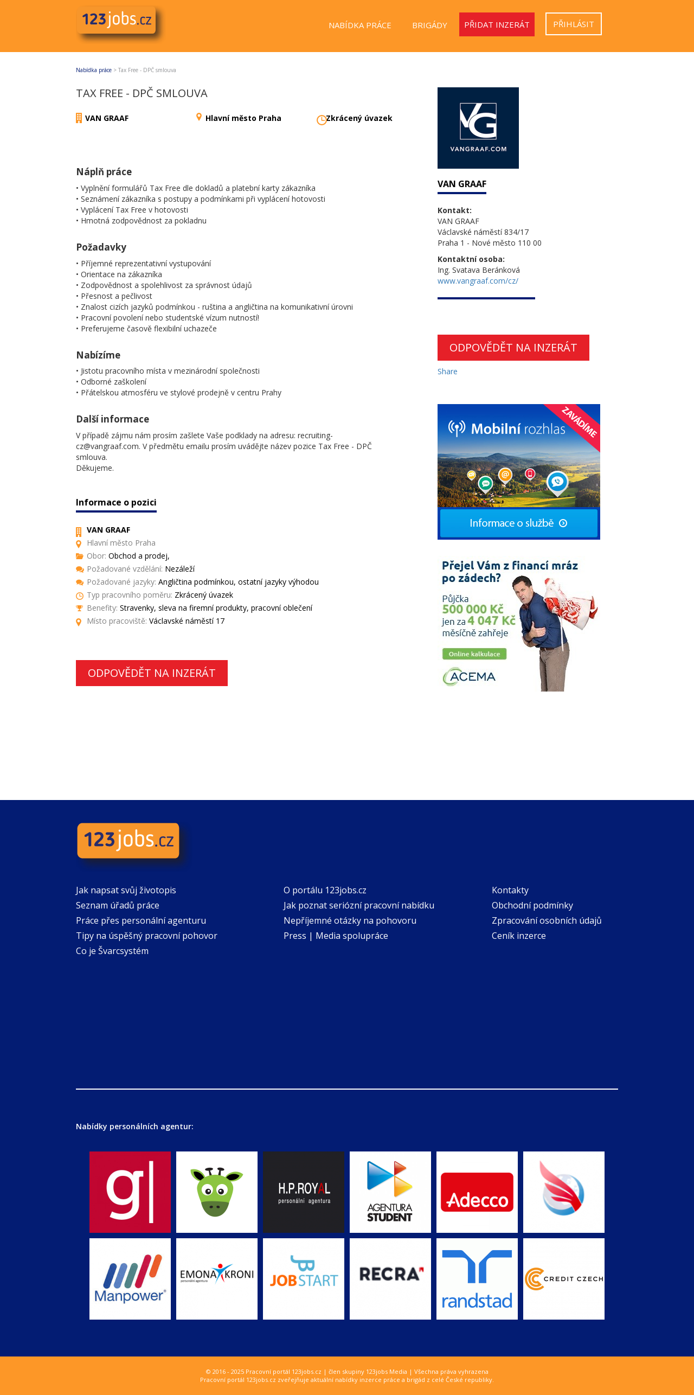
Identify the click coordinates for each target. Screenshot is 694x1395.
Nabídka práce (360, 25)
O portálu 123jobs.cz (325, 890)
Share (448, 371)
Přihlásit (573, 23)
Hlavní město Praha (243, 118)
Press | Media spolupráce (336, 936)
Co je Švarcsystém (112, 951)
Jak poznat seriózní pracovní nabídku (359, 905)
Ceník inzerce (519, 936)
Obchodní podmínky (532, 905)
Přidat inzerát (497, 24)
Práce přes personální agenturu (141, 920)
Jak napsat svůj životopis (126, 890)
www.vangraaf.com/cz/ (478, 281)
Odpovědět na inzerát (152, 672)
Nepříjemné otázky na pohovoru (350, 920)
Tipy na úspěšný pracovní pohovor (146, 936)
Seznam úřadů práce (117, 905)
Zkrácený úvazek (359, 118)
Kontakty (510, 890)
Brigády (429, 25)
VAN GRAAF (106, 118)
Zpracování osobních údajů (547, 920)
